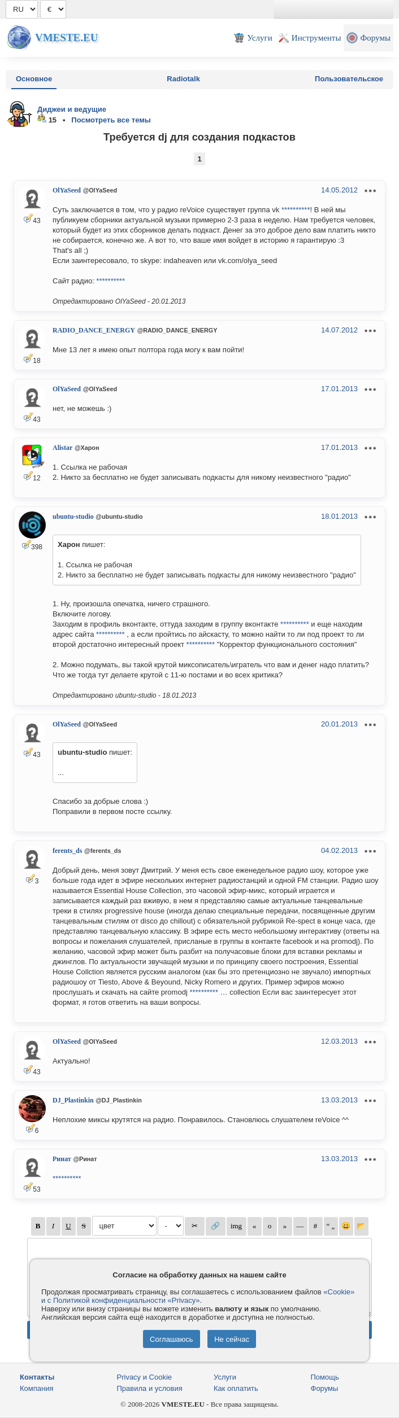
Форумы (325, 1388)
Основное (34, 79)
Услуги (225, 1377)
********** (295, 209)
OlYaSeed (67, 190)
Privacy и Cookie (144, 1377)
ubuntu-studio (73, 516)
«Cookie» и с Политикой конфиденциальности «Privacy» (197, 1296)
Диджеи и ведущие (71, 109)
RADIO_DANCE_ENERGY (94, 330)
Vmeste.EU (66, 37)
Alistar (62, 448)
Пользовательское (349, 79)
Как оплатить (236, 1388)
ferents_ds (67, 851)
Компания (37, 1388)
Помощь (325, 1377)
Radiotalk (183, 79)
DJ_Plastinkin (73, 1100)
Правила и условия (150, 1388)
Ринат (62, 1159)
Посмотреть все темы (111, 120)
